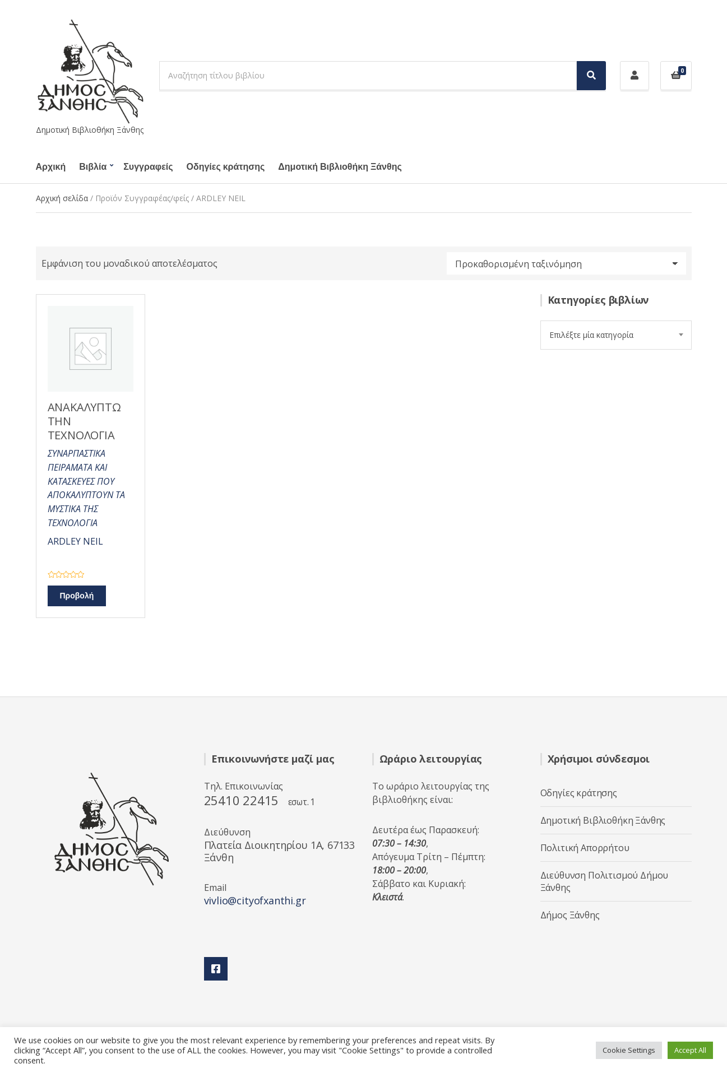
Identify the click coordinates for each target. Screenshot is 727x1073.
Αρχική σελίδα (62, 198)
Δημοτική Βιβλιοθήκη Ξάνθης (339, 167)
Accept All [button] (690, 1050)
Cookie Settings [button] (629, 1050)
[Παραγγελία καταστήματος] (566, 263)
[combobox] (616, 335)
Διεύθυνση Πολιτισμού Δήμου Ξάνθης (604, 881)
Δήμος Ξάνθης (570, 915)
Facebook (216, 969)
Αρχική (51, 167)
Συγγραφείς (148, 167)
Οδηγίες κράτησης (226, 167)
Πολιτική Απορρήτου (584, 848)
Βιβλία (92, 167)
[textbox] (616, 335)
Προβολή (77, 596)
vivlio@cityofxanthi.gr (255, 900)
